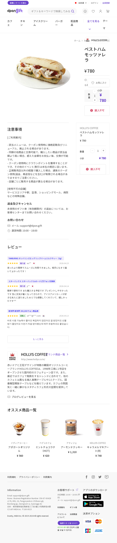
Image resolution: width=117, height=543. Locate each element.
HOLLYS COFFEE (102, 40)
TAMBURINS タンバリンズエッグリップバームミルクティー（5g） (36, 258)
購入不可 (97, 110)
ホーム (77, 40)
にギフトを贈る (18, 3)
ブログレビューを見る (21, 397)
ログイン (94, 3)
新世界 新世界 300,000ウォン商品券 (23, 311)
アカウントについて (62, 515)
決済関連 (73, 514)
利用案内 (47, 476)
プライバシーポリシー (29, 476)
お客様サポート (67, 490)
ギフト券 (73, 507)
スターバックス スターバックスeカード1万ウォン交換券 (32, 281)
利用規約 (11, 476)
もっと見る (38, 339)
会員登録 (106, 3)
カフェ (87, 40)
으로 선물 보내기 (68, 523)
